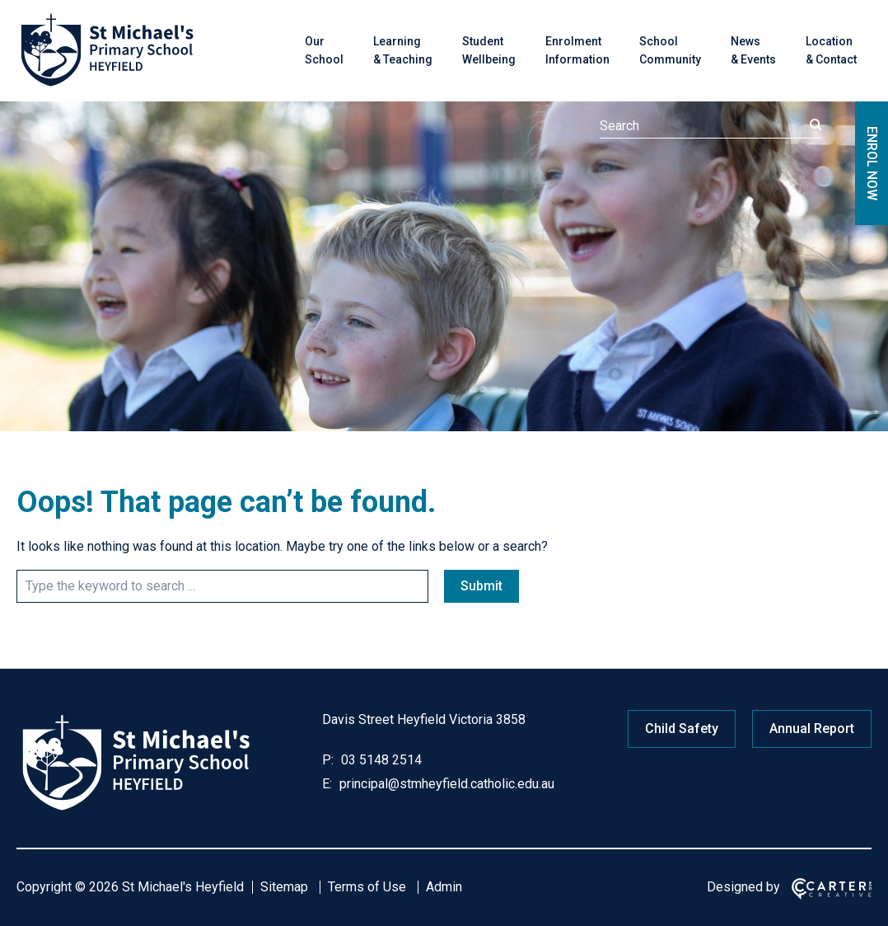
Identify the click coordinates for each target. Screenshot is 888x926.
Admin (444, 887)
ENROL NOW (872, 163)
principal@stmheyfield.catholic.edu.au (445, 784)
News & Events (753, 50)
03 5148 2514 (380, 760)
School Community (670, 50)
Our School (324, 50)
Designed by (743, 887)
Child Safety (681, 728)
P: (328, 760)
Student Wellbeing (489, 50)
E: (327, 784)
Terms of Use (367, 887)
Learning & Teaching (402, 50)
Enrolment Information (577, 50)
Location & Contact (831, 50)
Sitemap (284, 887)
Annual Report (811, 728)
